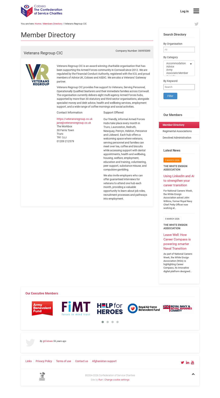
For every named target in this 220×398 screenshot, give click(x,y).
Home (38, 23)
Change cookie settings (116, 379)
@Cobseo (48, 341)
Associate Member (176, 73)
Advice (176, 66)
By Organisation (172, 43)
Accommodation (176, 63)
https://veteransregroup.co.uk (74, 119)
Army (176, 69)
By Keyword (170, 81)
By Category (170, 57)
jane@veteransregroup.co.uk (74, 122)
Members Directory (52, 23)
